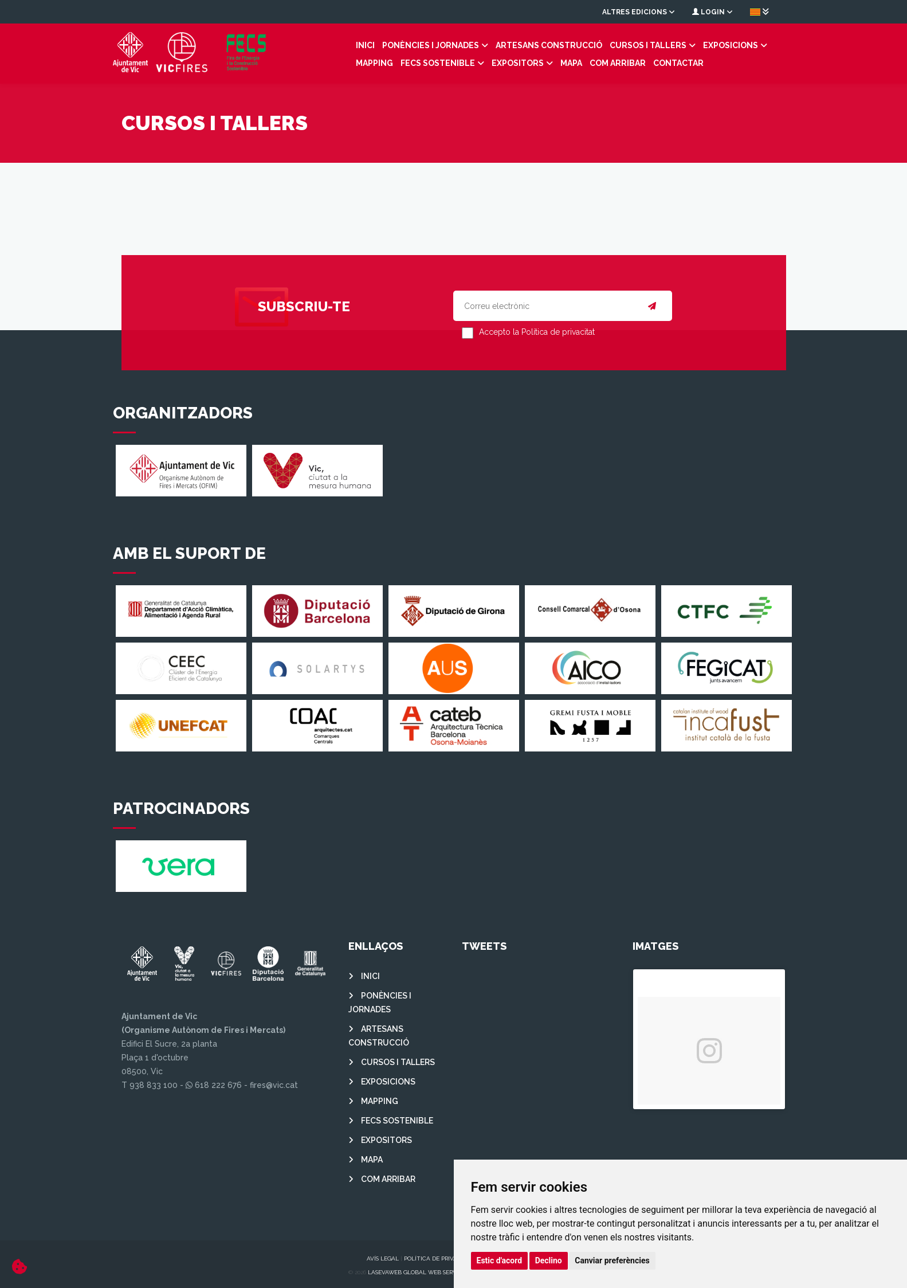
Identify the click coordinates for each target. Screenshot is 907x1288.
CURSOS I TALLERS (588, 44)
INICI (305, 44)
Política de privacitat (439, 1255)
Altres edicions (638, 12)
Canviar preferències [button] (612, 1260)
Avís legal (383, 1255)
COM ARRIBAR (513, 61)
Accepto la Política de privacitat (537, 329)
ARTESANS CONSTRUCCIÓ (489, 44)
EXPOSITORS (413, 61)
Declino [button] (548, 1260)
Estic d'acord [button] (500, 1260)
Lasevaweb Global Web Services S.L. (423, 1269)
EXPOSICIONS (670, 44)
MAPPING (733, 44)
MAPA (467, 61)
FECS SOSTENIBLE (333, 61)
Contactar (574, 61)
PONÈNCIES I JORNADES (371, 44)
